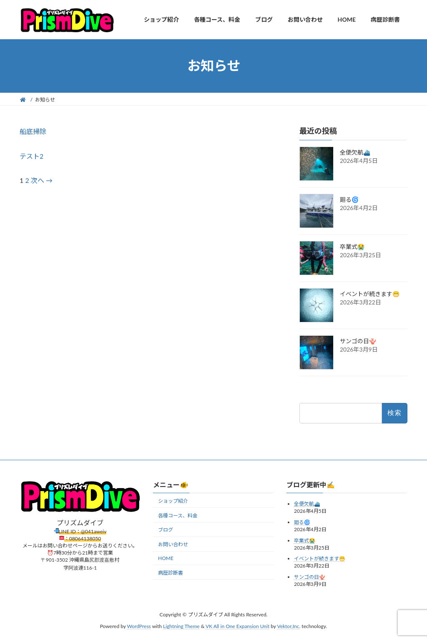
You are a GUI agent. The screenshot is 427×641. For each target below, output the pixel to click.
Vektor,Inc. (288, 626)
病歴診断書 (170, 573)
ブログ (165, 530)
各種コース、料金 (178, 515)
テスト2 (31, 156)
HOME (165, 558)
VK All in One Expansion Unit (237, 626)
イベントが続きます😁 (369, 293)
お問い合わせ (173, 545)
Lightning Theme (181, 626)
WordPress (139, 626)
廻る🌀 (349, 199)
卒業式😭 (352, 246)
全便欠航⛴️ (355, 152)
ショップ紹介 (173, 501)
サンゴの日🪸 (358, 341)
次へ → (42, 180)
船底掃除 (33, 131)
